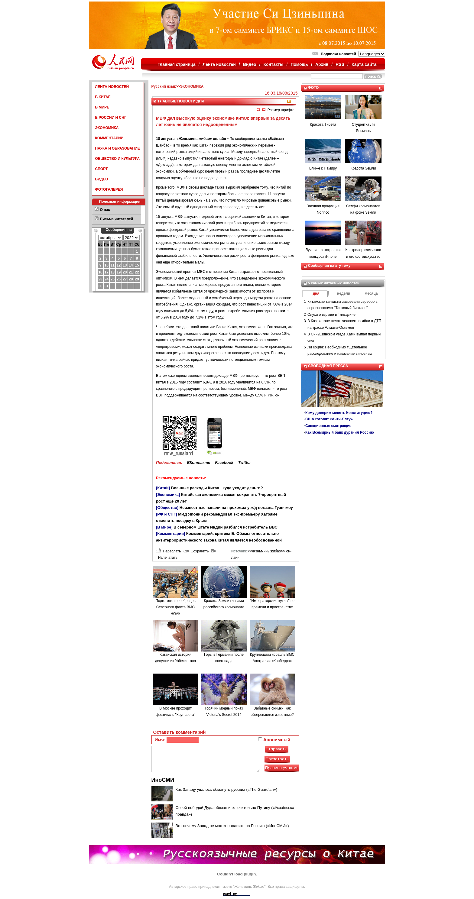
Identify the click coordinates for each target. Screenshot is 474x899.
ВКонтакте (198, 462)
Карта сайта (364, 64)
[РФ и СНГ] (166, 514)
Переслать (168, 551)
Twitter (244, 462)
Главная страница (176, 64)
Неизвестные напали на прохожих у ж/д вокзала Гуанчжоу (236, 507)
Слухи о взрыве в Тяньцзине (331, 314)
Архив (321, 64)
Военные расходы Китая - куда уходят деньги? (217, 488)
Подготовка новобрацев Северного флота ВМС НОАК (175, 607)
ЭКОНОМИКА (107, 128)
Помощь (299, 64)
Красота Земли (363, 168)
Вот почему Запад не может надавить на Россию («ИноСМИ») (232, 825)
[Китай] (163, 488)
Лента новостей (219, 64)
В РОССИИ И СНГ (110, 117)
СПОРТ (101, 169)
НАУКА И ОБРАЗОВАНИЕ (117, 148)
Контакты (274, 64)
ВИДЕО (101, 179)
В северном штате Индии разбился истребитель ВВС (226, 527)
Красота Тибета (323, 124)
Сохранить (196, 551)
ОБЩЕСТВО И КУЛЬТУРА (117, 159)
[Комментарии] (170, 533)
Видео (249, 64)
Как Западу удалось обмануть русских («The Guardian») (227, 789)
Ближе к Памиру (323, 168)
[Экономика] (168, 494)
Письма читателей (116, 219)
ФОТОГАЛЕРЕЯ (109, 189)
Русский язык (163, 86)
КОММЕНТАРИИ (109, 138)
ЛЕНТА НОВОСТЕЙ (112, 87)
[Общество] (167, 507)
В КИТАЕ (103, 97)
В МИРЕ (102, 107)
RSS (340, 64)
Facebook (224, 462)
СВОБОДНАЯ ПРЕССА (328, 366)
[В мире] (164, 527)
